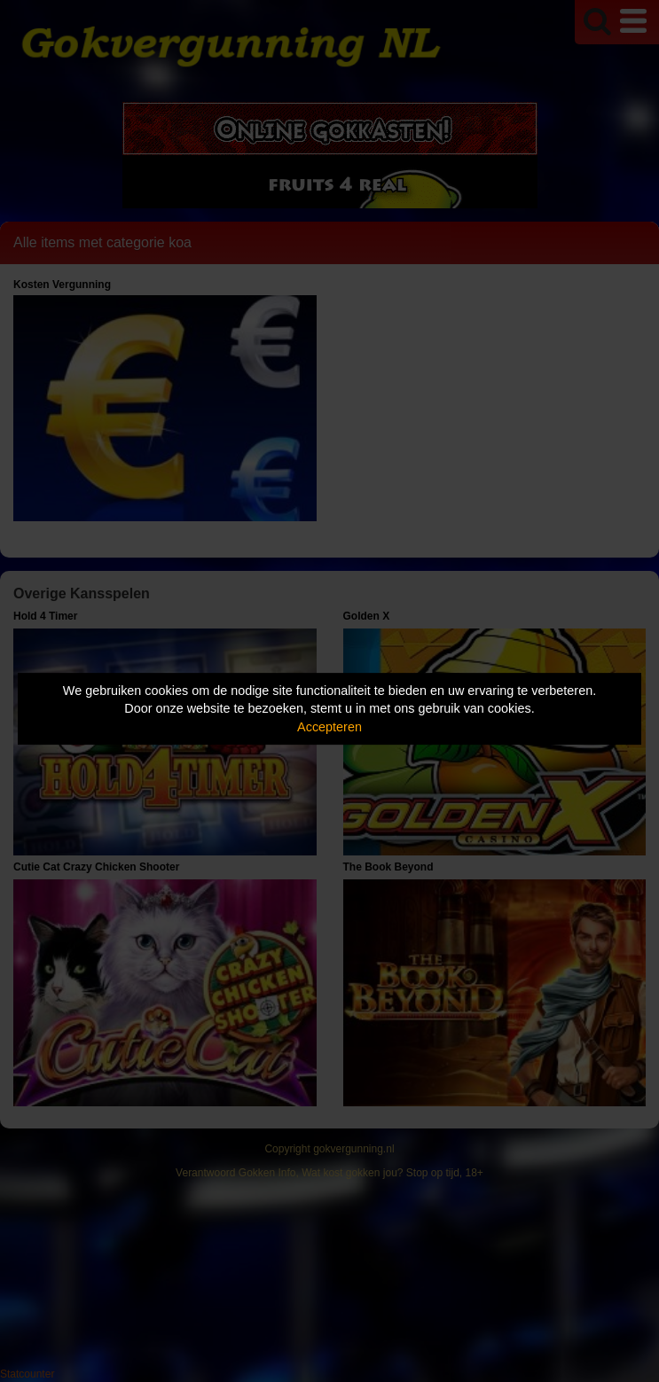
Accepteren (329, 727)
